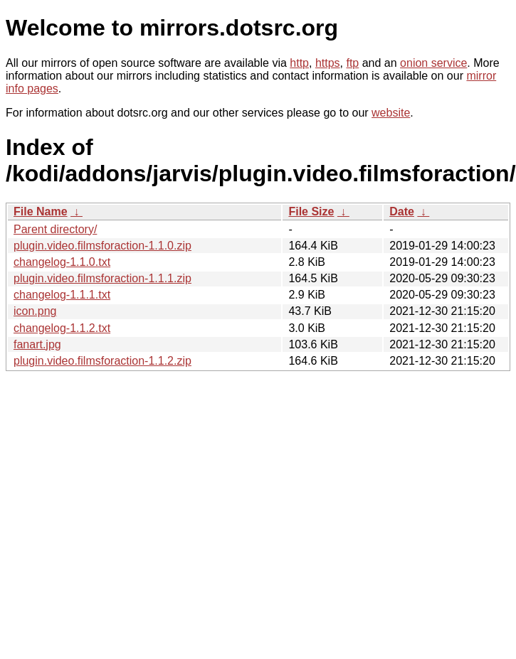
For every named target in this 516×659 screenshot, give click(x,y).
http (299, 63)
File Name (41, 211)
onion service (433, 63)
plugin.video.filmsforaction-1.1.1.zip (102, 278)
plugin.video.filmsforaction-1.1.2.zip (102, 361)
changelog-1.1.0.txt (62, 262)
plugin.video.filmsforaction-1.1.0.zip (102, 246)
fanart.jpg (37, 344)
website (391, 113)
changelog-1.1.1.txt (62, 295)
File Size (311, 211)
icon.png (35, 311)
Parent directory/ (55, 229)
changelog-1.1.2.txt (62, 328)
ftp (352, 63)
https (327, 63)
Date (401, 211)
